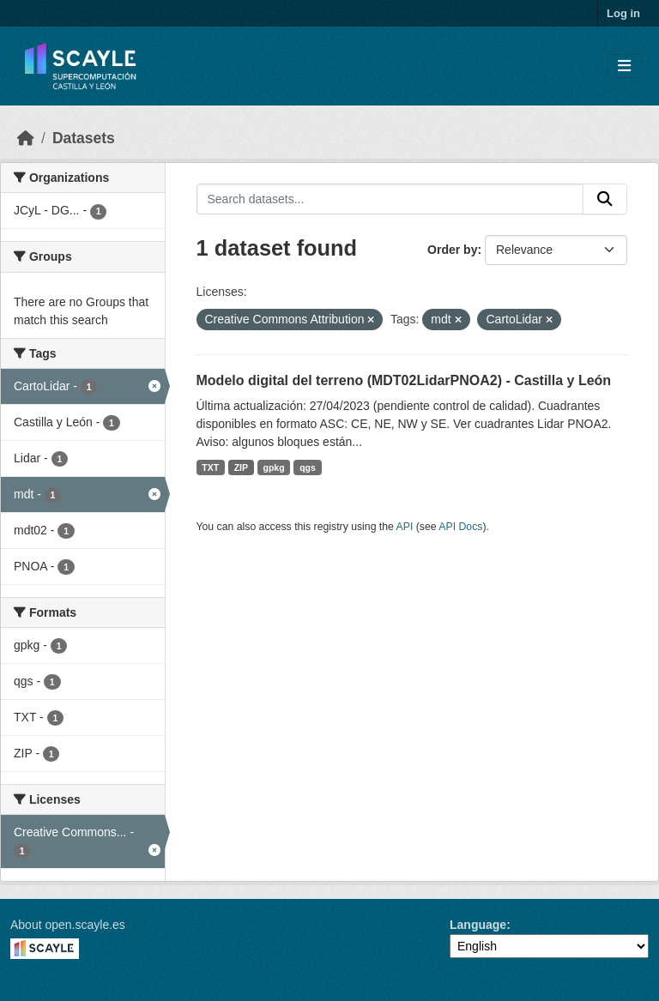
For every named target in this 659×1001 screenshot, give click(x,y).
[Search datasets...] (390, 199)
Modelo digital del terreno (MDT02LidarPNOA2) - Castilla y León (404, 380)
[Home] (25, 138)
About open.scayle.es (67, 925)
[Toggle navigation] (624, 66)
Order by (452, 249)
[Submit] (605, 199)
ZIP (241, 467)
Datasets (83, 138)
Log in (623, 13)
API (405, 527)
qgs (307, 467)
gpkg (274, 467)
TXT (210, 467)
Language (478, 925)
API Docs (460, 527)
